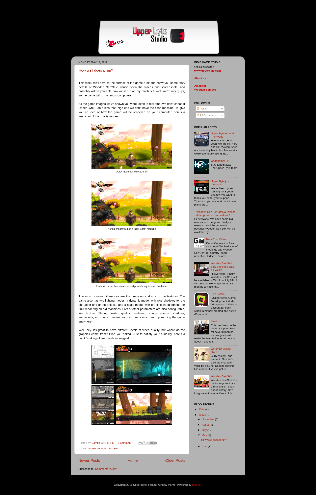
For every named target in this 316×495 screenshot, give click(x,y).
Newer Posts (89, 460)
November (208, 419)
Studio (92, 448)
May (205, 435)
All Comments (207, 115)
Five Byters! (218, 294)
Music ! (215, 321)
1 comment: (125, 442)
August (206, 424)
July (204, 429)
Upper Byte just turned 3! (220, 183)
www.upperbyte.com (207, 70)
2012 (202, 414)
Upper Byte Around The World (222, 135)
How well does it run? (96, 70)
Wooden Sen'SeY (108, 448)
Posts (202, 108)
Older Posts (175, 460)
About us (200, 78)
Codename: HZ (220, 160)
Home (133, 460)
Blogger (196, 484)
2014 (202, 409)
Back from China (216, 239)
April (205, 446)
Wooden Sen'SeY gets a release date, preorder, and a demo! (215, 213)
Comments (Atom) (106, 468)
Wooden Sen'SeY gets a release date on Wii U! (222, 266)
